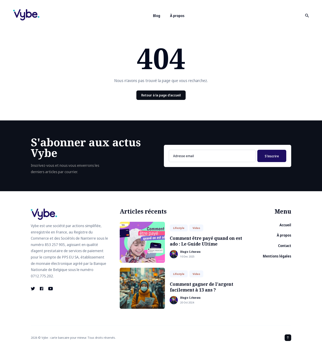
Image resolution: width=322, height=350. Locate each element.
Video (196, 228)
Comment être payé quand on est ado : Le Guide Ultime (206, 241)
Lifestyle (178, 228)
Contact (284, 245)
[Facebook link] (41, 289)
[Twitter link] (33, 289)
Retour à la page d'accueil (161, 95)
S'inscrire (272, 156)
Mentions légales (277, 256)
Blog (156, 15)
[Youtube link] (50, 289)
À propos (177, 15)
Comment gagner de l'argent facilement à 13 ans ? (201, 287)
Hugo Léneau (190, 252)
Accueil (285, 225)
